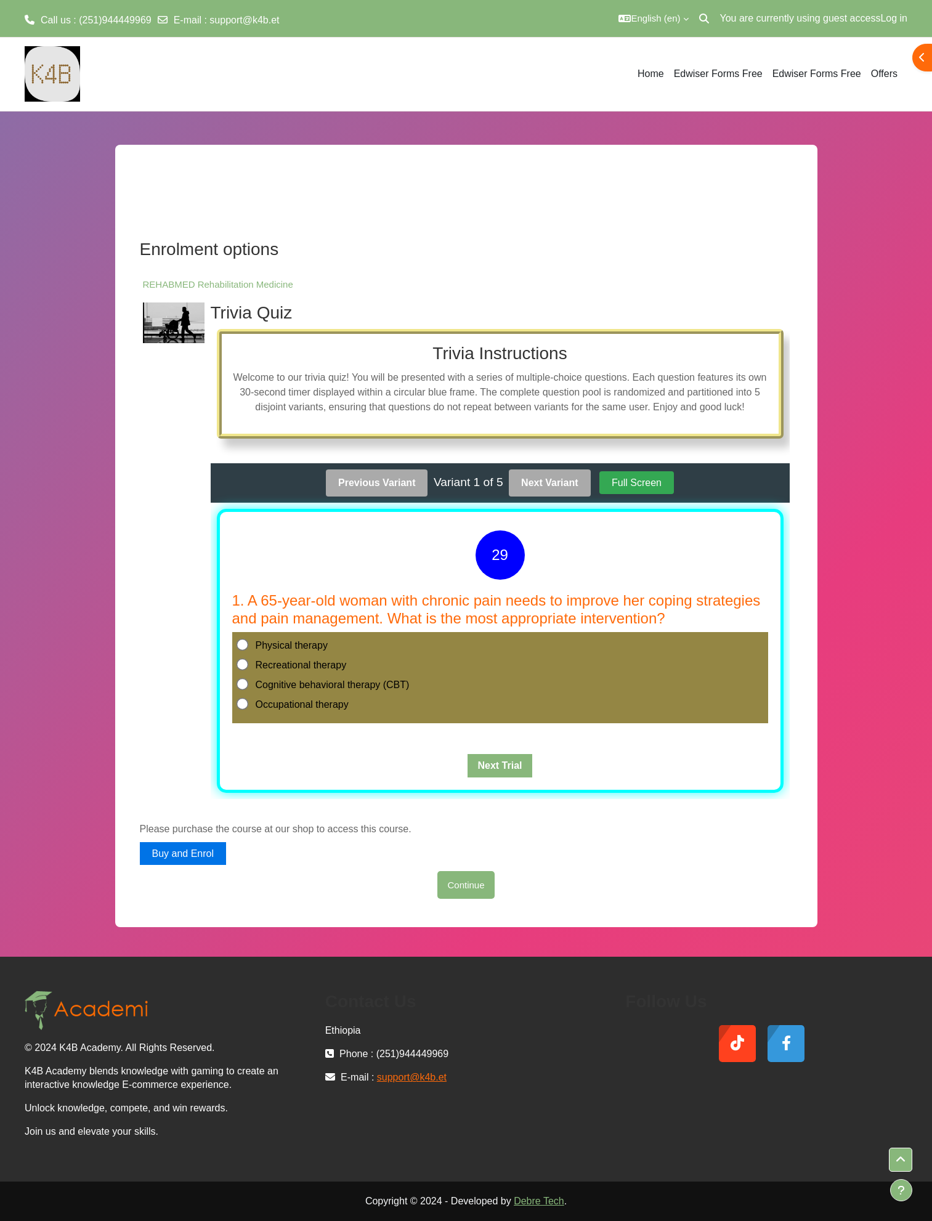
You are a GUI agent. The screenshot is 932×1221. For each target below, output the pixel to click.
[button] (653, 18)
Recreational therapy (292, 665)
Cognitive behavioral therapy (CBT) (324, 684)
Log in (893, 18)
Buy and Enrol (183, 853)
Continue (465, 885)
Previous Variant (376, 482)
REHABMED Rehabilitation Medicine (218, 284)
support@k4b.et (244, 20)
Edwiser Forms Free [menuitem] (718, 73)
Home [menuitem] (651, 73)
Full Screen (637, 482)
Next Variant (549, 482)
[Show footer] (901, 1190)
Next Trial (499, 765)
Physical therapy (283, 645)
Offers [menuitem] (884, 73)
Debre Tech (539, 1201)
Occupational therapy (293, 704)
